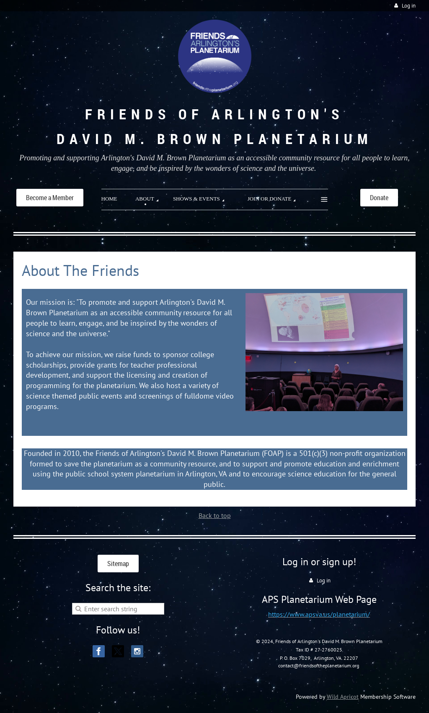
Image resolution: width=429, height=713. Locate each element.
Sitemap (118, 563)
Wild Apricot (343, 696)
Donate (379, 197)
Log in (409, 5)
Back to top (215, 515)
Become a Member (50, 197)
